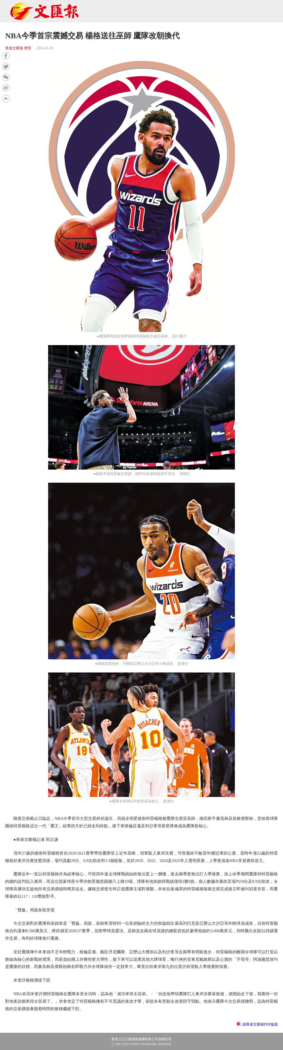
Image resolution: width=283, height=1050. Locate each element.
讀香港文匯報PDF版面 (260, 1024)
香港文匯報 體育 (18, 48)
